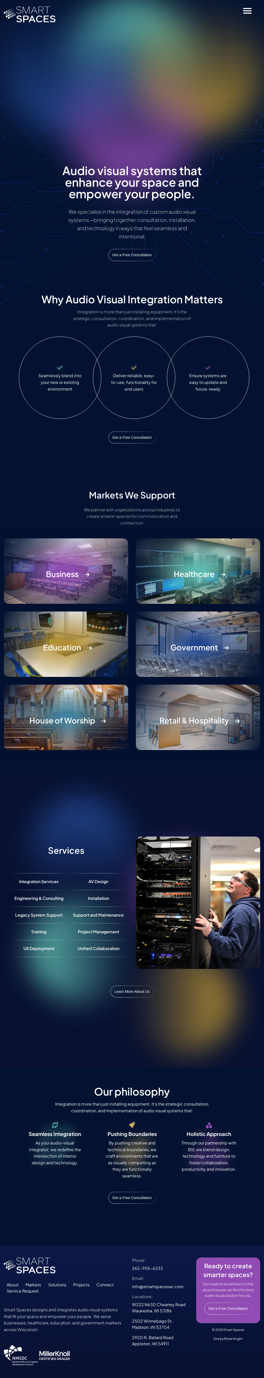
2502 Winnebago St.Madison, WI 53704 (152, 1324)
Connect (105, 1284)
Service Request (23, 1291)
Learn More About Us (132, 991)
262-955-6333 (147, 1268)
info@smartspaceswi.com (158, 1286)
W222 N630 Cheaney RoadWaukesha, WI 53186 (159, 1307)
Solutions (57, 1284)
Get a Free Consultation (132, 255)
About (13, 1284)
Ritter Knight (233, 1339)
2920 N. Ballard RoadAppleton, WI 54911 (153, 1340)
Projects (81, 1284)
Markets (33, 1284)
